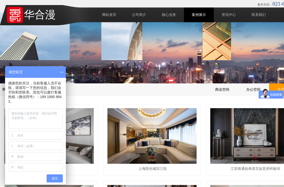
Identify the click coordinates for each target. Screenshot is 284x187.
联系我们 (259, 15)
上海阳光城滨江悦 (152, 169)
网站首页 (109, 15)
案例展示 (199, 15)
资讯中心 (229, 15)
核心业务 (169, 15)
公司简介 (139, 15)
